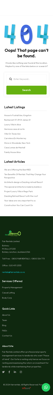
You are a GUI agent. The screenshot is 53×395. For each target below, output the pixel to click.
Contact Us (7, 335)
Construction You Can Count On (18, 205)
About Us (6, 315)
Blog (4, 325)
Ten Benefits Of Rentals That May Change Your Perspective (25, 176)
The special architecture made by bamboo (23, 187)
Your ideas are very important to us (20, 200)
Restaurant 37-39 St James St (17, 120)
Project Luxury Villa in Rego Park (18, 191)
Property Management (12, 287)
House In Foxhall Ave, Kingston (17, 115)
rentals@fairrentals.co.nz (13, 272)
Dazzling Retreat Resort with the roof (21, 196)
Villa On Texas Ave (12, 134)
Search (26, 90)
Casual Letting (8, 292)
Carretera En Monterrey (15, 138)
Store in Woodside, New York (17, 143)
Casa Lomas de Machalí (14, 147)
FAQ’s (4, 330)
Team (4, 320)
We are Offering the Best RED (17, 169)
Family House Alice (12, 152)
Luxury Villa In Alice (12, 124)
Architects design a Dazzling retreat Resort (23, 182)
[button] (46, 387)
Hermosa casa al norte (14, 129)
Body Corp (7, 298)
